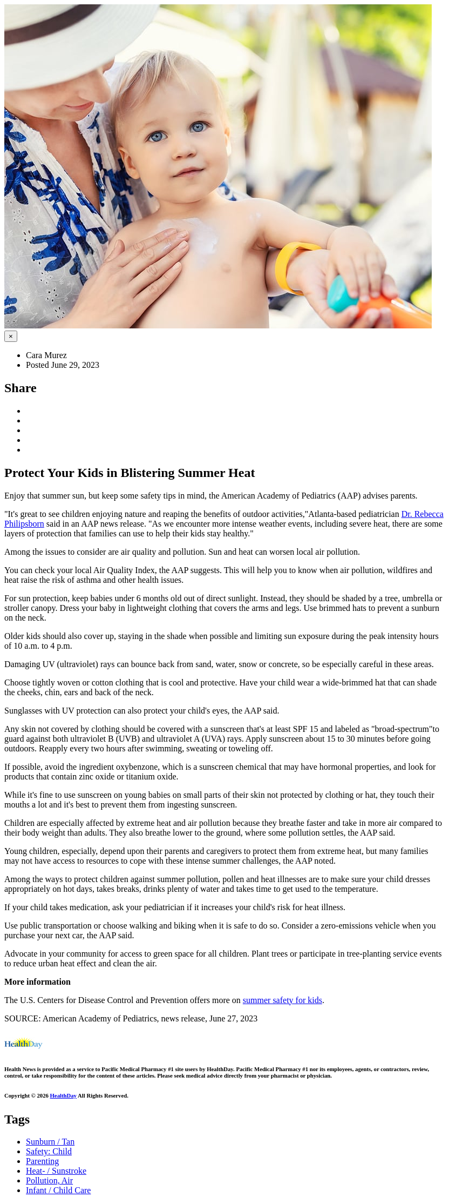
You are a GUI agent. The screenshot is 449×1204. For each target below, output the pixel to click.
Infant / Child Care (58, 1190)
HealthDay (63, 1095)
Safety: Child (49, 1151)
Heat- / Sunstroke (56, 1170)
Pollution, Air (49, 1180)
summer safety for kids (282, 1000)
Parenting (42, 1161)
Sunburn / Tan (50, 1141)
